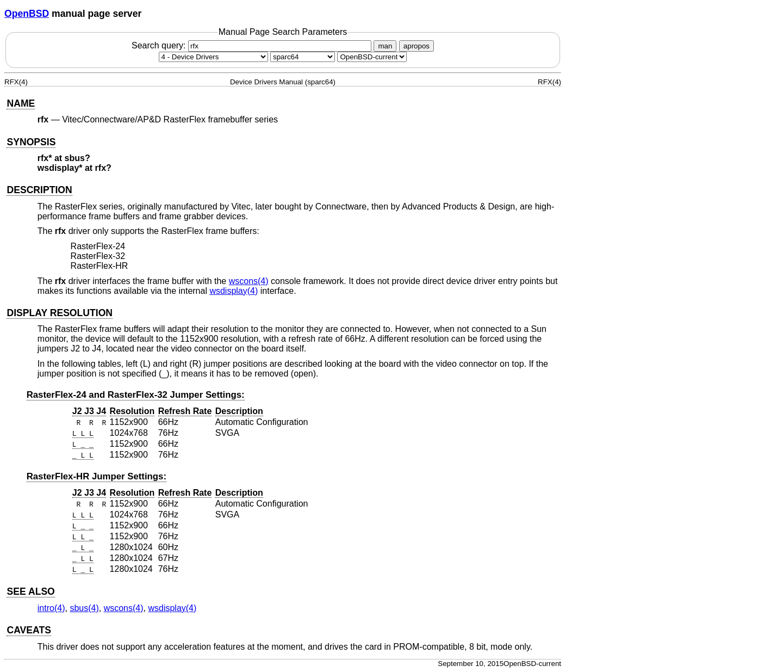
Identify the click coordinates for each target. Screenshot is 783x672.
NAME (21, 103)
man (385, 46)
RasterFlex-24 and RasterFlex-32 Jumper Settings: (136, 395)
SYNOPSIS (31, 142)
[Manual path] (372, 57)
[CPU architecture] (302, 57)
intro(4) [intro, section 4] (51, 608)
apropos (416, 46)
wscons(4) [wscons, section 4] (249, 281)
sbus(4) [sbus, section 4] (84, 608)
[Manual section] (213, 57)
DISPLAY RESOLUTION (60, 312)
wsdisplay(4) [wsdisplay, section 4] (233, 290)
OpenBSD (26, 13)
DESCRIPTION (39, 189)
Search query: (253, 45)
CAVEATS (29, 630)
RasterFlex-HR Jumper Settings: (96, 476)
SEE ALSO (30, 591)
